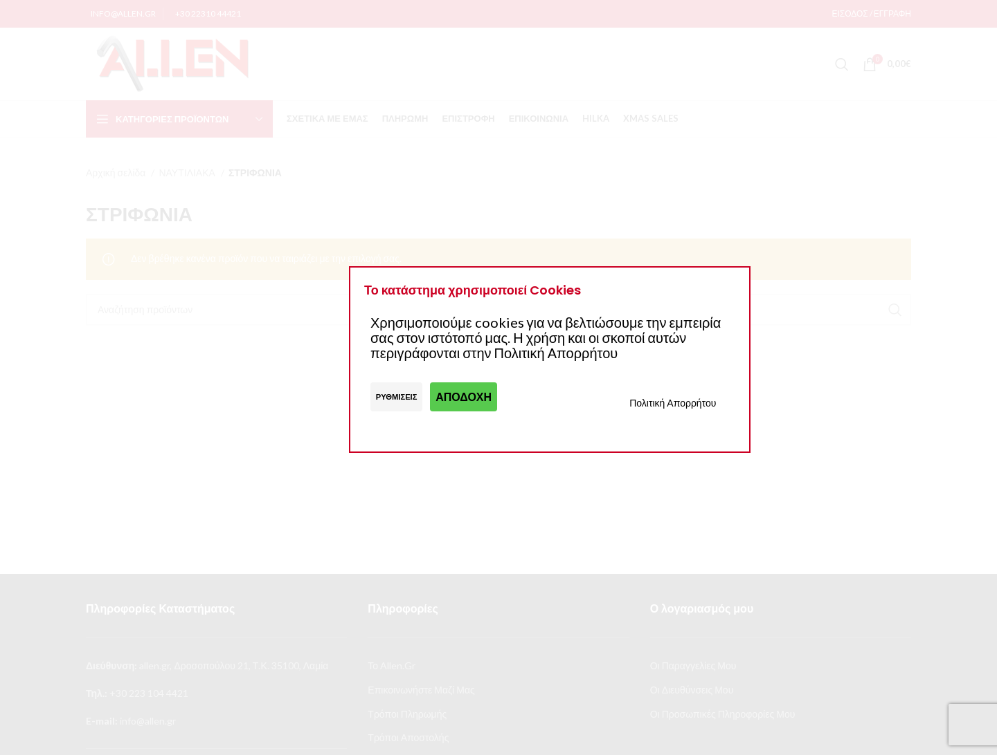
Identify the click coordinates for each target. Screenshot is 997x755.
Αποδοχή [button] (463, 396)
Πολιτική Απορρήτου (672, 403)
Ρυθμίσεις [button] (396, 396)
